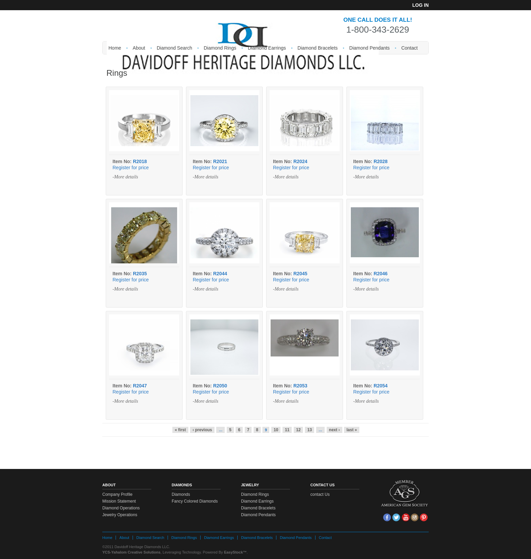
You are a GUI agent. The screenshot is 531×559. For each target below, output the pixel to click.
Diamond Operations (121, 508)
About (139, 48)
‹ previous (202, 429)
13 (309, 429)
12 (298, 429)
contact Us (320, 494)
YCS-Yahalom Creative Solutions (131, 552)
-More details (125, 176)
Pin (423, 517)
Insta (414, 517)
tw (396, 517)
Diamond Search (174, 48)
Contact (409, 48)
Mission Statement (119, 501)
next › (334, 429)
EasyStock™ (235, 552)
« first (180, 429)
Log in (420, 5)
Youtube (405, 517)
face (387, 517)
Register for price (131, 167)
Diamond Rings (220, 48)
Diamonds (181, 494)
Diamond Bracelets (317, 48)
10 (276, 429)
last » (351, 429)
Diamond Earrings (267, 48)
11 (287, 429)
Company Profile (117, 494)
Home (114, 48)
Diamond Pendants (369, 48)
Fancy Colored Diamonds (195, 501)
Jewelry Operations (119, 514)
